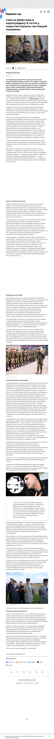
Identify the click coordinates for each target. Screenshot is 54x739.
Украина (36, 683)
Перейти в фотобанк (14, 64)
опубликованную (19, 388)
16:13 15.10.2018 (9, 32)
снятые (39, 128)
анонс (44, 124)
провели (32, 95)
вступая (30, 626)
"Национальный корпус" (29, 683)
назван (27, 160)
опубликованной (10, 421)
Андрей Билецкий (19, 683)
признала (36, 252)
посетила (12, 640)
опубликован (41, 300)
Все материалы (9, 76)
